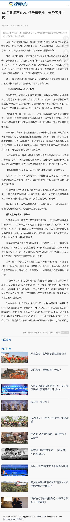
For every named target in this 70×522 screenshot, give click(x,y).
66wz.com (41, 516)
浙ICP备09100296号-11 (13, 519)
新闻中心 (64, 333)
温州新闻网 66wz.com (22, 326)
